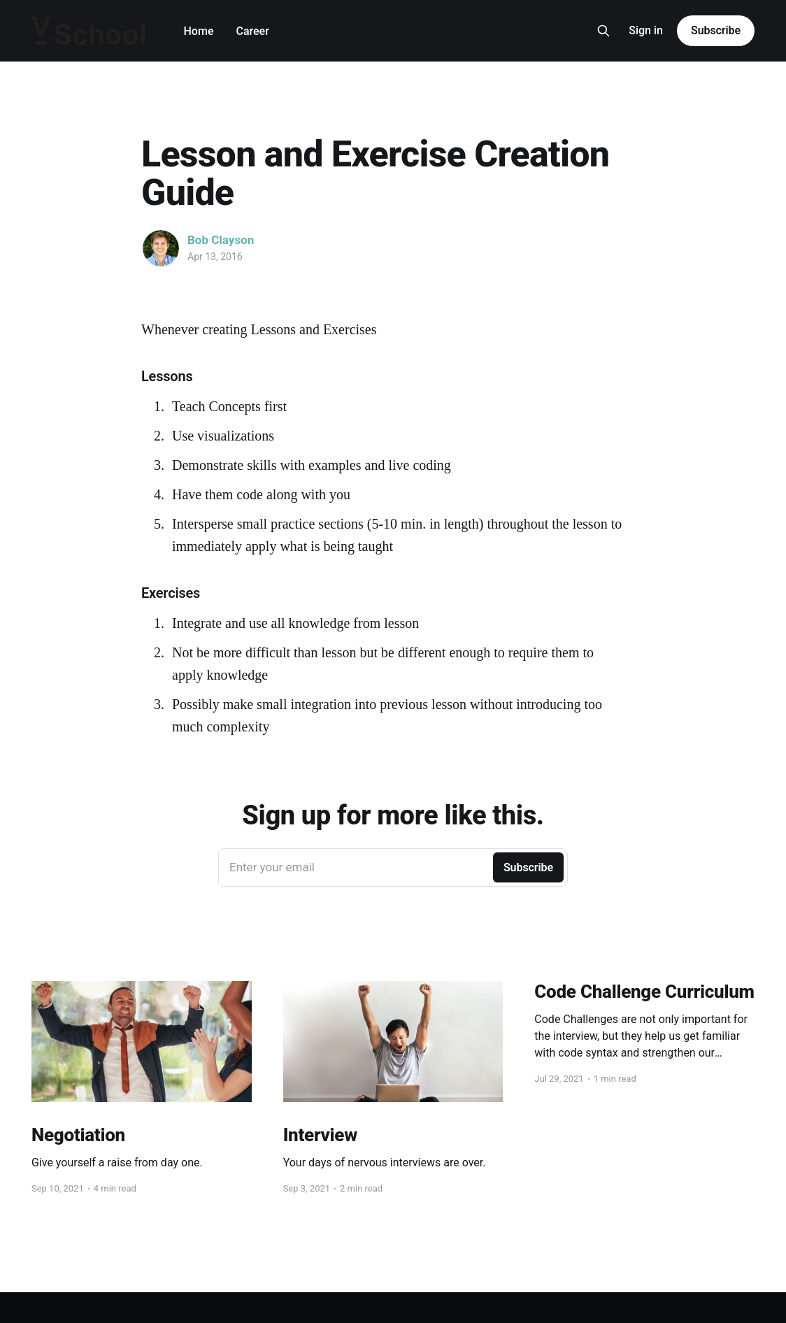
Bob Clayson (220, 240)
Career (252, 31)
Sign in (646, 30)
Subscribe (716, 30)
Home (199, 31)
